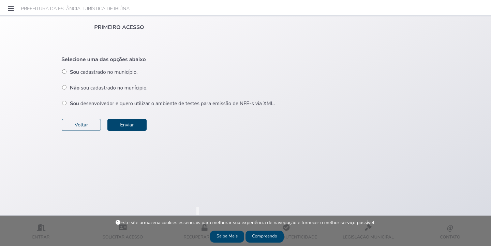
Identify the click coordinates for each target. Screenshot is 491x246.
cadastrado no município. (103, 72)
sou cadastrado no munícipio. (109, 87)
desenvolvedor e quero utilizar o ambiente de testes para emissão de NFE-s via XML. (172, 103)
